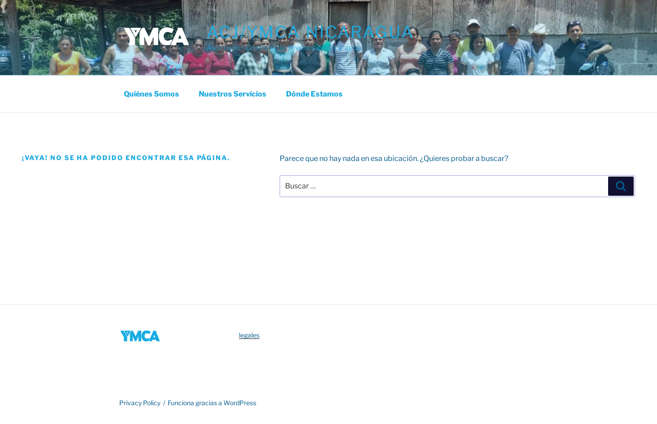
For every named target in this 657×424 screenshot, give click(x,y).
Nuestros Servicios (232, 94)
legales (249, 335)
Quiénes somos (151, 94)
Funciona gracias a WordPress (212, 403)
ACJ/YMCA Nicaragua (310, 32)
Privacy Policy (139, 403)
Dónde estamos (314, 94)
